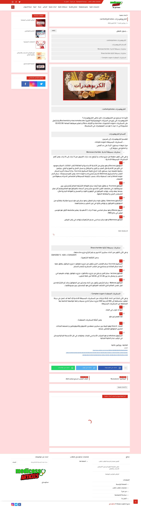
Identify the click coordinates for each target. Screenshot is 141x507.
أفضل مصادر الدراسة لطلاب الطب (109, 461)
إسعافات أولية (62, 7)
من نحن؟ (72, 1)
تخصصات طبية (94, 7)
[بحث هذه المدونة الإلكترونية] (33, 462)
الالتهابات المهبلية (29, 42)
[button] (110, 368)
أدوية (34, 7)
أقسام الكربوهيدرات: (119, 45)
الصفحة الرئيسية (121, 484)
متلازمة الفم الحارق (29, 64)
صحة (39, 7)
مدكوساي (112, 504)
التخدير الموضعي (30, 31)
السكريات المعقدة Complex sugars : (113, 58)
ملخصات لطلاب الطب (94, 1)
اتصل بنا (66, 1)
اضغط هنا (82, 461)
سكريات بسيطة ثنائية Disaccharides (113, 53)
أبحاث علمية (52, 7)
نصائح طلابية (73, 7)
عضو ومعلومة (83, 7)
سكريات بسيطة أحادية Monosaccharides (112, 49)
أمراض (45, 7)
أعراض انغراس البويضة (28, 20)
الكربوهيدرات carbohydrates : (116, 40)
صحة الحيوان (28, 7)
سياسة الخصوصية (81, 1)
